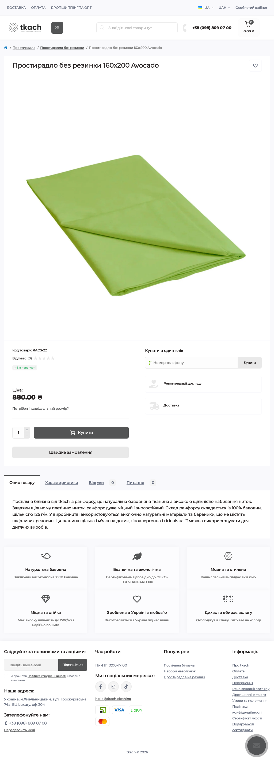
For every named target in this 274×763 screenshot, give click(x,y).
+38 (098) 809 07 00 (211, 27)
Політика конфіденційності (47, 676)
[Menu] (57, 28)
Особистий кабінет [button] (251, 8)
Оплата (38, 8)
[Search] (102, 27)
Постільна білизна (179, 665)
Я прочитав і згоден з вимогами (45, 678)
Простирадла (24, 48)
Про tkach (240, 665)
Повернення (242, 683)
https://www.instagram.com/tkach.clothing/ (113, 686)
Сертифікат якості (247, 718)
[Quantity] (18, 433)
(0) (30, 358)
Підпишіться (72, 665)
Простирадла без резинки (62, 48)
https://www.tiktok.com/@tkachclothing (126, 686)
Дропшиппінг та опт (71, 8)
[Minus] (27, 436)
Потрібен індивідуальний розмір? (40, 408)
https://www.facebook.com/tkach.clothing (100, 686)
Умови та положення (249, 701)
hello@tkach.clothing (113, 699)
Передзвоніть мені (19, 730)
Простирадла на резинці (184, 677)
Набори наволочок (180, 671)
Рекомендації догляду (182, 383)
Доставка (16, 8)
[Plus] (27, 430)
